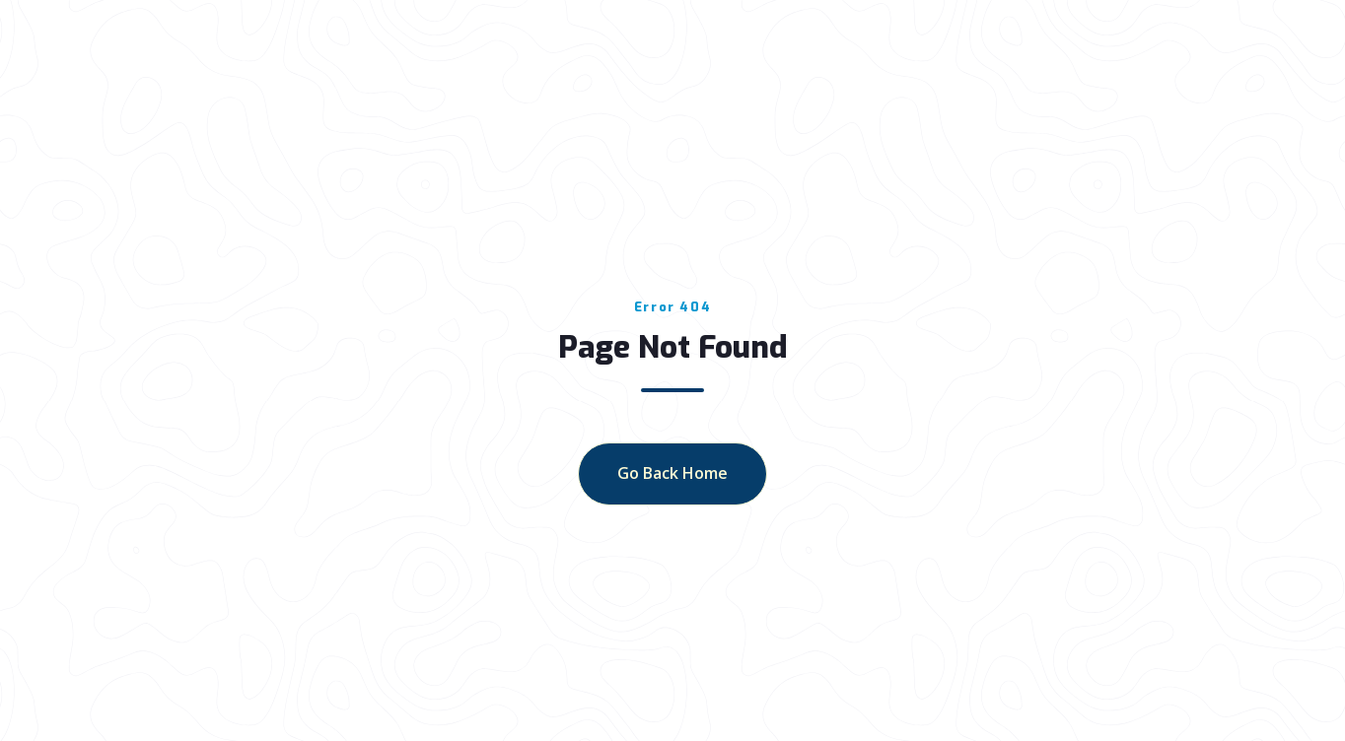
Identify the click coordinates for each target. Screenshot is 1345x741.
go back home (672, 473)
